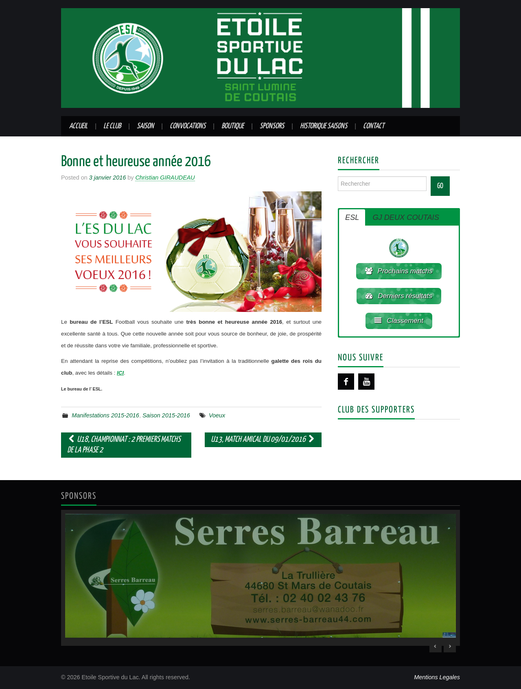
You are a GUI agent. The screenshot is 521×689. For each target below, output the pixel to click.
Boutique (232, 126)
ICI (120, 373)
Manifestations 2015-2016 (105, 415)
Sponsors (272, 126)
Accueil (78, 126)
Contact (373, 126)
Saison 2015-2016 (166, 415)
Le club (112, 126)
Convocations (188, 126)
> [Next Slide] (450, 646)
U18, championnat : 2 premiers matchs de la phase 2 (123, 445)
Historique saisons (323, 126)
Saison (145, 126)
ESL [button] (352, 217)
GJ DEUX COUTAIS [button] (405, 217)
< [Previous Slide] (435, 646)
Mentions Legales (437, 677)
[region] (260, 578)
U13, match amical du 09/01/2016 (263, 439)
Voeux (217, 415)
